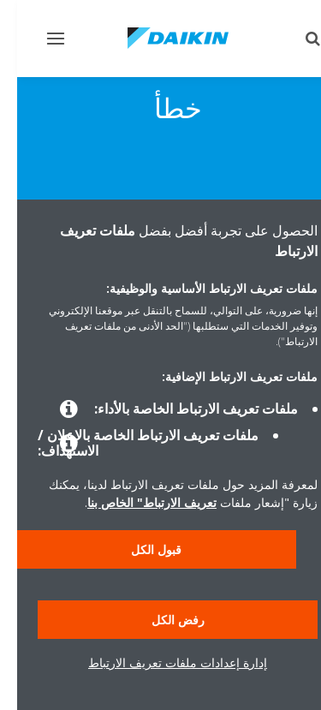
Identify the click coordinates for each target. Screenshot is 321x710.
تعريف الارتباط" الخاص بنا (134, 502)
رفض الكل (160, 620)
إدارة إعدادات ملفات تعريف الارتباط (160, 662)
